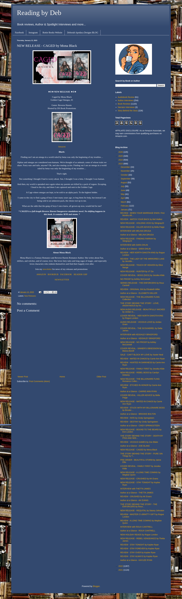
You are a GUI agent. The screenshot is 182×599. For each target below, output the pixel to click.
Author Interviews (125, 100)
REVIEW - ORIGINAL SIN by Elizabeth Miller (140, 289)
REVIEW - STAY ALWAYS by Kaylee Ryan (139, 556)
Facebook (19, 32)
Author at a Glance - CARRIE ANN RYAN (138, 391)
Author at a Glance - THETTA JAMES (136, 493)
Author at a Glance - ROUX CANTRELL (137, 531)
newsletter (47, 269)
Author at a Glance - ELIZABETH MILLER (138, 293)
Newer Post (23, 377)
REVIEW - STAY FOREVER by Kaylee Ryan (139, 548)
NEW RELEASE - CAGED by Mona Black (138, 450)
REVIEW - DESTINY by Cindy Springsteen (139, 422)
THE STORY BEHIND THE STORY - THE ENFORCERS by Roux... (138, 505)
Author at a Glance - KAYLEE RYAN (136, 560)
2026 (120, 152)
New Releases (30, 296)
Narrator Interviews (126, 107)
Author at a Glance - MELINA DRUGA (137, 235)
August (124, 182)
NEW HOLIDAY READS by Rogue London (139, 534)
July (123, 186)
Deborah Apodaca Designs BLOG (82, 32)
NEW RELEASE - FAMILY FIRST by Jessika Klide (142, 369)
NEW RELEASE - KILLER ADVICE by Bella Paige (142, 227)
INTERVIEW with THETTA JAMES (135, 489)
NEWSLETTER (62, 279)
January (124, 209)
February (125, 206)
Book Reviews (124, 104)
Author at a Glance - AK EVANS (134, 500)
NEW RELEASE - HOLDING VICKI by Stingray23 (142, 223)
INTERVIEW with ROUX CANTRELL (136, 527)
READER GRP (80, 274)
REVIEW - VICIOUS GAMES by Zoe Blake (139, 442)
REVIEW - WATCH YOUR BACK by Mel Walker (141, 219)
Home (62, 377)
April (123, 198)
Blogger (96, 586)
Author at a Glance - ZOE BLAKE (135, 446)
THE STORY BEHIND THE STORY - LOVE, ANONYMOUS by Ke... (139, 304)
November (125, 171)
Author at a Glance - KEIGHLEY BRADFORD (140, 338)
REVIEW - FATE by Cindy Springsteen (137, 418)
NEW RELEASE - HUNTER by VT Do (137, 271)
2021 (120, 570)
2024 (120, 160)
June (123, 190)
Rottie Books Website (52, 32)
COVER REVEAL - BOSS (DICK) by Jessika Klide (142, 275)
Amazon (62, 146)
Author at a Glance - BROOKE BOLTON (138, 414)
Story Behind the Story (128, 110)
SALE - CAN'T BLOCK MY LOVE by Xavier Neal (141, 355)
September (126, 179)
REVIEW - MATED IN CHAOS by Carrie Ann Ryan (142, 358)
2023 (120, 164)
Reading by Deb (39, 12)
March (124, 202)
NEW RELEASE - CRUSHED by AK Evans (139, 478)
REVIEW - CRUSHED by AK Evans (136, 496)
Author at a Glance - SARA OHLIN (135, 249)
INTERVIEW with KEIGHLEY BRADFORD (139, 334)
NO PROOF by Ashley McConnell (135, 279)
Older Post (101, 377)
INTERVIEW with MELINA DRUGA (135, 231)
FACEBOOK (66, 274)
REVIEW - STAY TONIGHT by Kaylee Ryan (139, 545)
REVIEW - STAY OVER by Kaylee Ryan (137, 552)
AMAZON (41, 274)
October (124, 175)
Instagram (33, 32)
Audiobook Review (126, 97)
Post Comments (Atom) (39, 381)
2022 (120, 566)
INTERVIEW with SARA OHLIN (134, 245)
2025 (120, 156)
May (123, 194)
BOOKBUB (53, 274)
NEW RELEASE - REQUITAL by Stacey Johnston (142, 510)
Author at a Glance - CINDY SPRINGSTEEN (140, 425)
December (125, 167)
